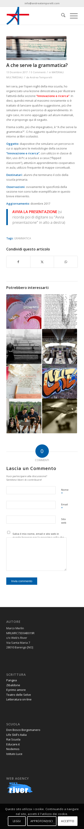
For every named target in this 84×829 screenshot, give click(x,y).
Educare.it (13, 744)
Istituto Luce (14, 754)
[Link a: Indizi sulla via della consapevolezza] (59, 346)
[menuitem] (61, 16)
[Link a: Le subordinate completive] (59, 416)
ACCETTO (67, 821)
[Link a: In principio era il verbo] (23, 311)
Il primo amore (16, 690)
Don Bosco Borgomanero (23, 730)
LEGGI (17, 821)
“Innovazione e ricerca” (22, 153)
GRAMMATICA (22, 238)
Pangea (11, 680)
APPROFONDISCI (41, 821)
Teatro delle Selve (18, 695)
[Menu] (71, 16)
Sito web (63, 520)
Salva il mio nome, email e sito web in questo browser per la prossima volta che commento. (38, 537)
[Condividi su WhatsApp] (66, 262)
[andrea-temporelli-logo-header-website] (34, 16)
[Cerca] (61, 16)
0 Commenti (38, 72)
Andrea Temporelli (41, 77)
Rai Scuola (13, 739)
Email (64, 506)
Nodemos (12, 749)
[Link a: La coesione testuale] (23, 416)
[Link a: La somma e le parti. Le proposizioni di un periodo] (23, 346)
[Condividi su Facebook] (18, 262)
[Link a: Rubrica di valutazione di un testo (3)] (23, 381)
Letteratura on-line (19, 699)
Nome (65, 492)
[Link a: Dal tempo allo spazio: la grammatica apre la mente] (59, 311)
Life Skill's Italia (16, 735)
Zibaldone (13, 685)
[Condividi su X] (42, 262)
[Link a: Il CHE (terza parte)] (59, 381)
